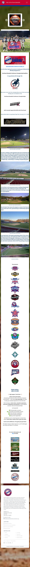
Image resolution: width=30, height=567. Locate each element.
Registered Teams (7, 523)
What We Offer (19, 535)
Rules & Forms (19, 537)
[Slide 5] (9, 50)
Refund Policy (7, 528)
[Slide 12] (18, 50)
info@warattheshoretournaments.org (11, 518)
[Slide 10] (16, 50)
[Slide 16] (23, 50)
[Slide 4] (8, 50)
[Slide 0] (3, 50)
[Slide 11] (17, 50)
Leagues (6, 534)
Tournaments (7, 535)
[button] (6, 20)
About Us (8, 540)
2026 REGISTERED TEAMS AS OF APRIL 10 (15, 66)
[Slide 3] (7, 50)
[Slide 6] (11, 50)
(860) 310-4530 (7, 517)
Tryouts (6, 537)
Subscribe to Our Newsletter (9, 525)
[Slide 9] (14, 50)
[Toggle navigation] (26, 2)
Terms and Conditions (8, 526)
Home (5, 540)
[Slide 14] (21, 50)
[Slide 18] (26, 50)
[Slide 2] (6, 50)
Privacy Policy (13, 540)
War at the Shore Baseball (11, 2)
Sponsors (18, 534)
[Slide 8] (13, 50)
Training (18, 532)
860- (13, 433)
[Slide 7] (12, 50)
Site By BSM (22, 546)
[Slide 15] (22, 50)
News (5, 532)
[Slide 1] (4, 50)
